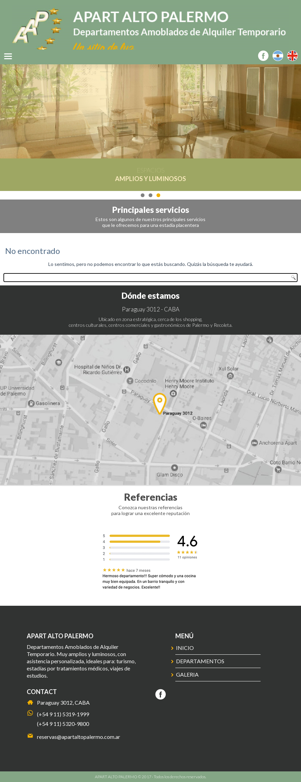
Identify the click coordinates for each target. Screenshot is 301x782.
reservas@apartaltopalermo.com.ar (78, 736)
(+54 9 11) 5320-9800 (63, 723)
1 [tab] (143, 195)
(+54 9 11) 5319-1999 (63, 714)
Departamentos (200, 661)
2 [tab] (150, 195)
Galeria (187, 674)
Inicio (185, 647)
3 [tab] (158, 195)
